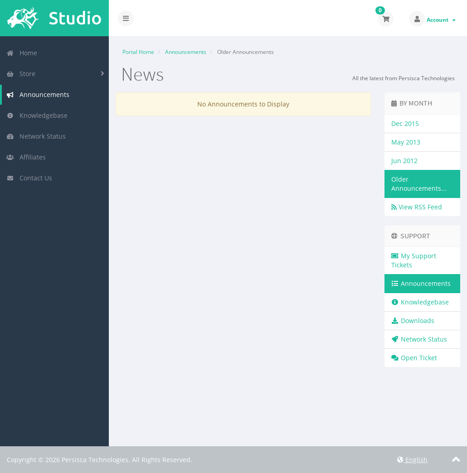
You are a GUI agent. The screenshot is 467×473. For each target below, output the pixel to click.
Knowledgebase (37, 115)
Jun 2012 (404, 160)
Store (20, 73)
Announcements (37, 94)
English (412, 459)
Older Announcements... (419, 184)
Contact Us (29, 178)
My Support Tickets (414, 260)
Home (21, 52)
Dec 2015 (405, 123)
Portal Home (138, 52)
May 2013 (405, 142)
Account (441, 20)
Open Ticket (414, 357)
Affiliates (26, 157)
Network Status (36, 136)
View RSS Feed (416, 207)
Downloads (413, 320)
